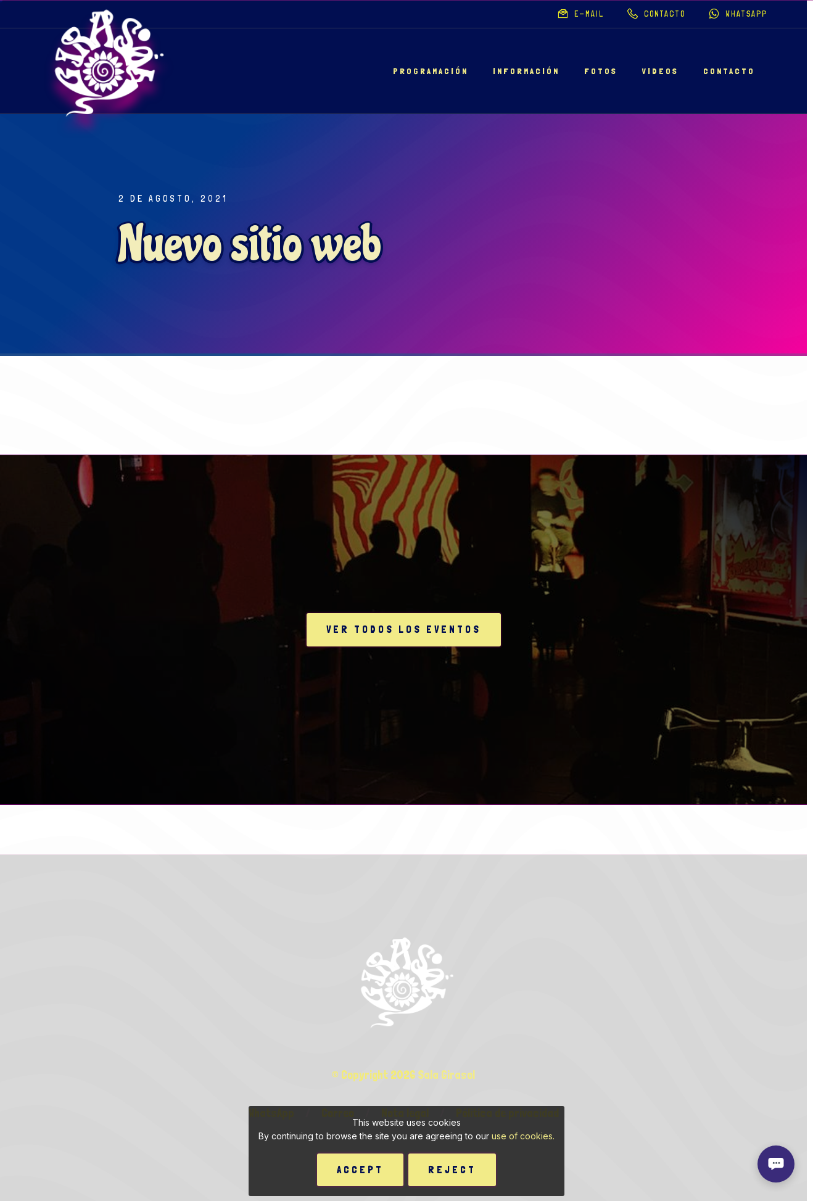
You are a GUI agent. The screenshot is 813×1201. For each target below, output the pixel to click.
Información (526, 71)
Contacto (729, 71)
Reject (452, 1169)
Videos (660, 71)
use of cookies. (523, 1136)
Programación (430, 71)
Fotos (600, 71)
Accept (360, 1169)
